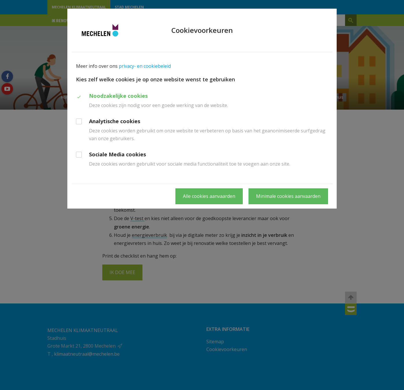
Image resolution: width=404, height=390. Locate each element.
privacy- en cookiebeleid (145, 66)
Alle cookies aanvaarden (209, 196)
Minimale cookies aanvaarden (288, 196)
